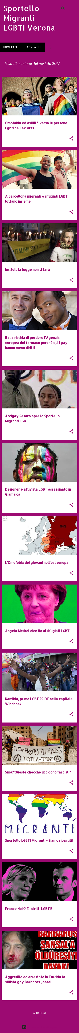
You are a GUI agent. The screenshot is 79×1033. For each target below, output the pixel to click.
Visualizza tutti (15, 69)
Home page (10, 47)
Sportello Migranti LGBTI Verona (29, 17)
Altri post (39, 1012)
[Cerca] (63, 8)
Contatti (33, 47)
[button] (71, 139)
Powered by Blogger (39, 1027)
